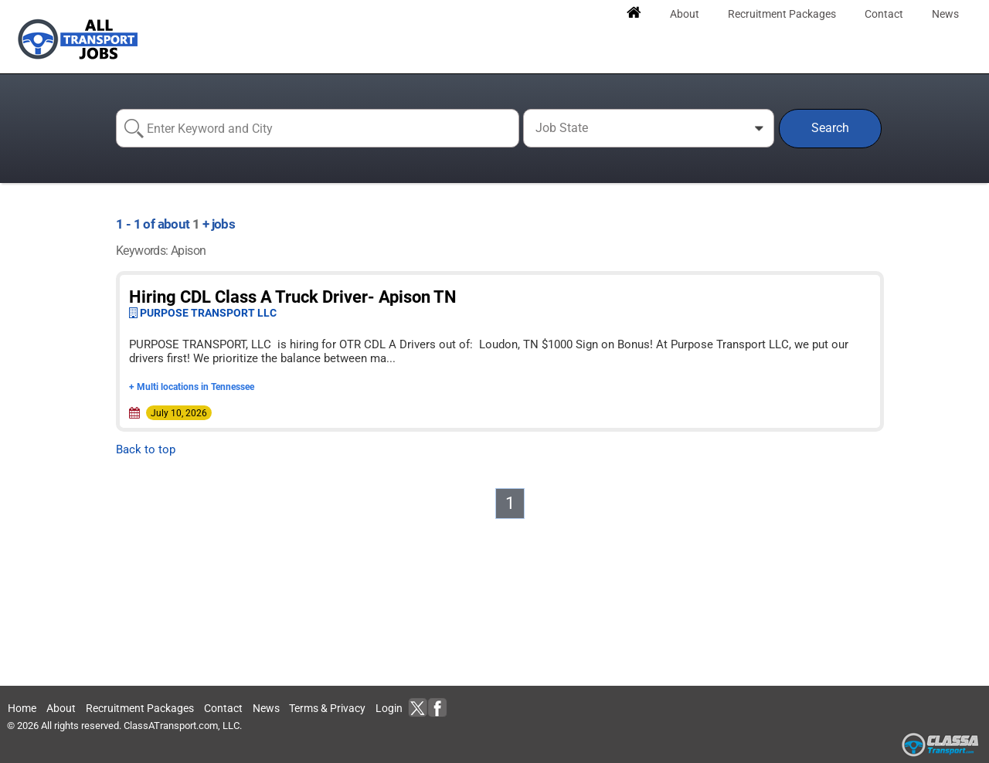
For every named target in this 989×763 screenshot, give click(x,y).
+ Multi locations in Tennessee (191, 387)
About (61, 708)
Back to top (145, 449)
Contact (223, 708)
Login (389, 708)
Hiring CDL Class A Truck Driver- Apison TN (293, 297)
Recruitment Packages (140, 708)
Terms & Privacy (327, 708)
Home (22, 708)
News (266, 708)
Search (830, 127)
